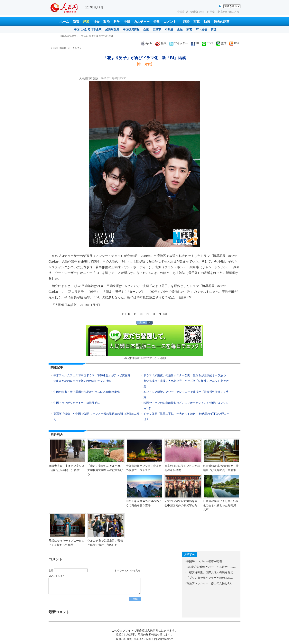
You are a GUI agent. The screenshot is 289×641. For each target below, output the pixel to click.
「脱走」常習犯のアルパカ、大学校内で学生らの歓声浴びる (105, 470)
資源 (213, 29)
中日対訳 (182, 11)
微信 (221, 43)
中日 (127, 21)
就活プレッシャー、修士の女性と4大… (210, 583)
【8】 (165, 314)
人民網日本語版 (58, 48)
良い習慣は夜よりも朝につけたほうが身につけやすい (85, 36)
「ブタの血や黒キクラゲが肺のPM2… (209, 577)
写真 (196, 21)
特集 (157, 21)
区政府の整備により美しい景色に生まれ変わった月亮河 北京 (221, 505)
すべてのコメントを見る (127, 570)
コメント (170, 21)
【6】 (153, 314)
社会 (96, 21)
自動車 (157, 29)
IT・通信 (201, 29)
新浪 (160, 43)
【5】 (147, 314)
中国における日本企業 (87, 29)
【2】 (130, 314)
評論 (186, 21)
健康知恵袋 (197, 11)
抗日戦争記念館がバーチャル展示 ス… (211, 566)
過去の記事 (221, 21)
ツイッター (178, 43)
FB (195, 43)
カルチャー (142, 21)
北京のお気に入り (228, 11)
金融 (179, 29)
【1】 (124, 314)
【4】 (141, 314)
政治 (106, 21)
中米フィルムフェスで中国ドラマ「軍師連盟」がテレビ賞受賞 (91, 375)
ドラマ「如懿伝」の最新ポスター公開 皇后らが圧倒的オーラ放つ (185, 375)
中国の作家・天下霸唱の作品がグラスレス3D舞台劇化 (86, 391)
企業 (146, 29)
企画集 (211, 11)
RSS (234, 43)
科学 (117, 21)
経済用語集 (112, 29)
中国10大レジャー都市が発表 (204, 561)
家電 (189, 29)
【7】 (159, 314)
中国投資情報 (131, 29)
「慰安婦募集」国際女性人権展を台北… (211, 572)
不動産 (169, 29)
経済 (86, 21)
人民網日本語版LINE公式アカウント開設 (144, 342)
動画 (207, 21)
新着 (76, 21)
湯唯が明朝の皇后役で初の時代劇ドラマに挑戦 (82, 380)
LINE (207, 43)
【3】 (136, 314)
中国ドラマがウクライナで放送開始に (76, 402)
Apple (146, 43)
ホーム (64, 21)
